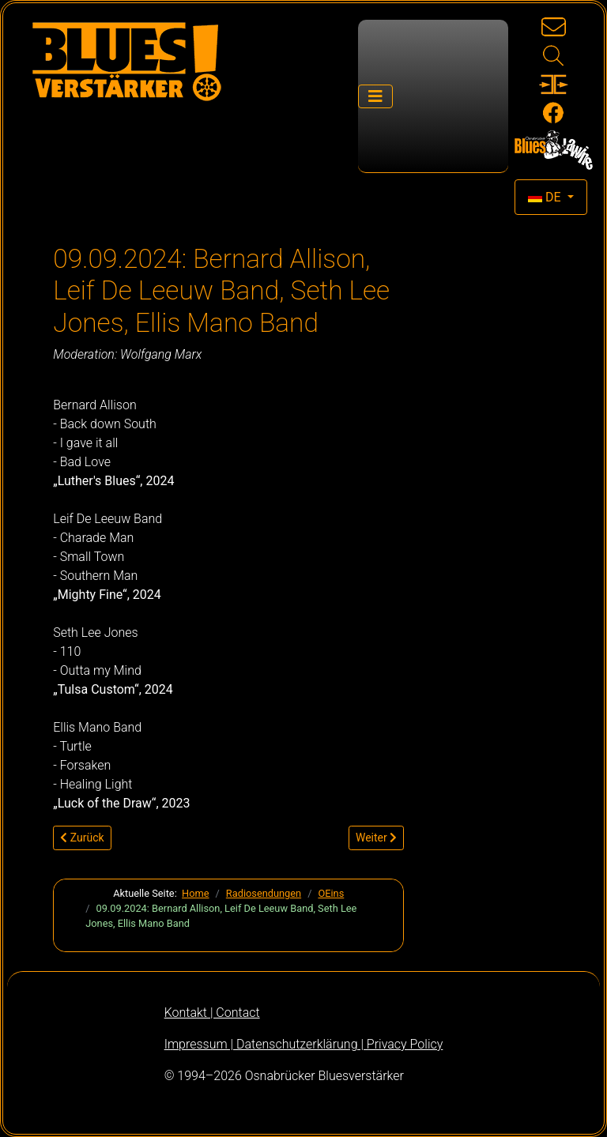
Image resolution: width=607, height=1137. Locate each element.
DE (546, 197)
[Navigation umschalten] (375, 96)
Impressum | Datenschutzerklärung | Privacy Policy (303, 1044)
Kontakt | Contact (212, 1012)
